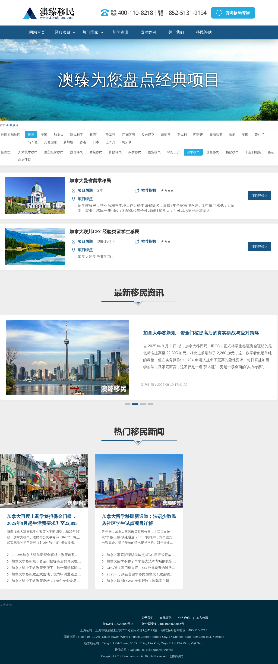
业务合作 (184, 617)
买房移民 (134, 152)
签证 (271, 152)
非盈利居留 (253, 152)
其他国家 (50, 142)
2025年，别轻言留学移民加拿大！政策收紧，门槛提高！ (141, 574)
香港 (83, 142)
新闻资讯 (120, 32)
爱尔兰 (260, 135)
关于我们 (176, 32)
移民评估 (204, 32)
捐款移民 (232, 152)
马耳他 (33, 142)
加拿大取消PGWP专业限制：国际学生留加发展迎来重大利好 (141, 581)
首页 (3, 125)
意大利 (182, 135)
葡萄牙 (166, 135)
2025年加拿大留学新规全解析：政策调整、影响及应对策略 (46, 555)
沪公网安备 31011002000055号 (163, 624)
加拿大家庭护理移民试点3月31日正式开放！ (141, 555)
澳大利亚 (76, 135)
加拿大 (58, 135)
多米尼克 (147, 135)
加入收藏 (202, 617)
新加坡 (68, 142)
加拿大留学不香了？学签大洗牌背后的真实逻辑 (141, 561)
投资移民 (76, 152)
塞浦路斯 (215, 135)
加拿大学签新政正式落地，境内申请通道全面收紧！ (46, 574)
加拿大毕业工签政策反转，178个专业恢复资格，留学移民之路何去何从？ (46, 581)
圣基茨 (110, 135)
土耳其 (110, 142)
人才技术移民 (28, 152)
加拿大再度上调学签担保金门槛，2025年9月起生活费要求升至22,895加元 (42, 520)
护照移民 (115, 152)
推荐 (31, 135)
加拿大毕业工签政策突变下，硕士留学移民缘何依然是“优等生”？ (46, 568)
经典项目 (62, 32)
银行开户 (173, 152)
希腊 (232, 135)
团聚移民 (95, 152)
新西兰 (94, 135)
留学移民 (193, 152)
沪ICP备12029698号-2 (118, 624)
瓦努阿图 (128, 135)
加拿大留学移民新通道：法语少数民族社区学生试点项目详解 (139, 520)
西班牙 (198, 135)
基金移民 (212, 152)
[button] (127, 404)
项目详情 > (259, 196)
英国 (245, 135)
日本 (96, 142)
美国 (44, 135)
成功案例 (148, 32)
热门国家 (90, 32)
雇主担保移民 (53, 152)
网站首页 (37, 32)
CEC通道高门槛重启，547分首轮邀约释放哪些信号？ (141, 568)
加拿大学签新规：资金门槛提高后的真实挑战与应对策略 (201, 332)
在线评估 (166, 617)
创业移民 (154, 152)
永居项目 (24, 159)
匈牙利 (127, 142)
